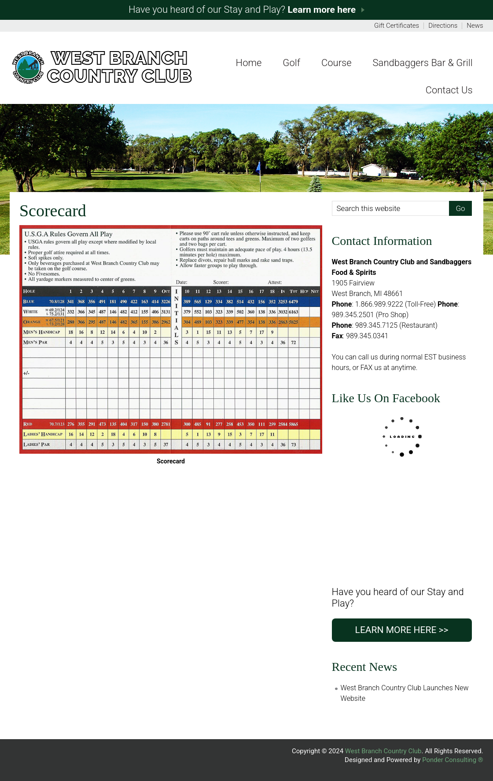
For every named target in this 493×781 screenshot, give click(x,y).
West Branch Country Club (383, 751)
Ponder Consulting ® (452, 760)
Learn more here (321, 9)
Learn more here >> (402, 630)
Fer (102, 67)
